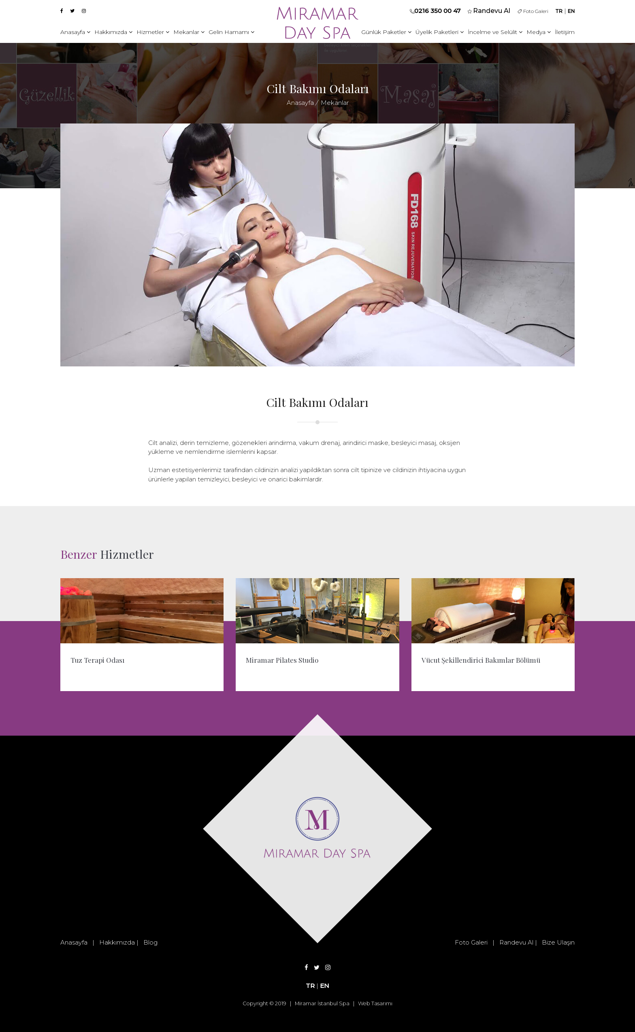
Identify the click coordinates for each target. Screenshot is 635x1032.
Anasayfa (75, 32)
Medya (538, 32)
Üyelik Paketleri (440, 32)
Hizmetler (152, 32)
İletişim (565, 32)
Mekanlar (189, 32)
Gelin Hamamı (231, 32)
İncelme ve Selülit (495, 32)
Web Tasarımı (375, 1003)
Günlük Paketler (386, 32)
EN (571, 11)
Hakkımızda (113, 32)
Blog (150, 942)
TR (559, 11)
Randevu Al (516, 942)
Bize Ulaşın (558, 942)
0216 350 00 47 (437, 11)
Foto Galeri (533, 11)
